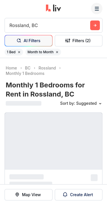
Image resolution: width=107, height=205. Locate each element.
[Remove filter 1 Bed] (19, 52)
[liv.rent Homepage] (53, 9)
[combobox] (10, 25)
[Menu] (96, 8)
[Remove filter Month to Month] (57, 52)
